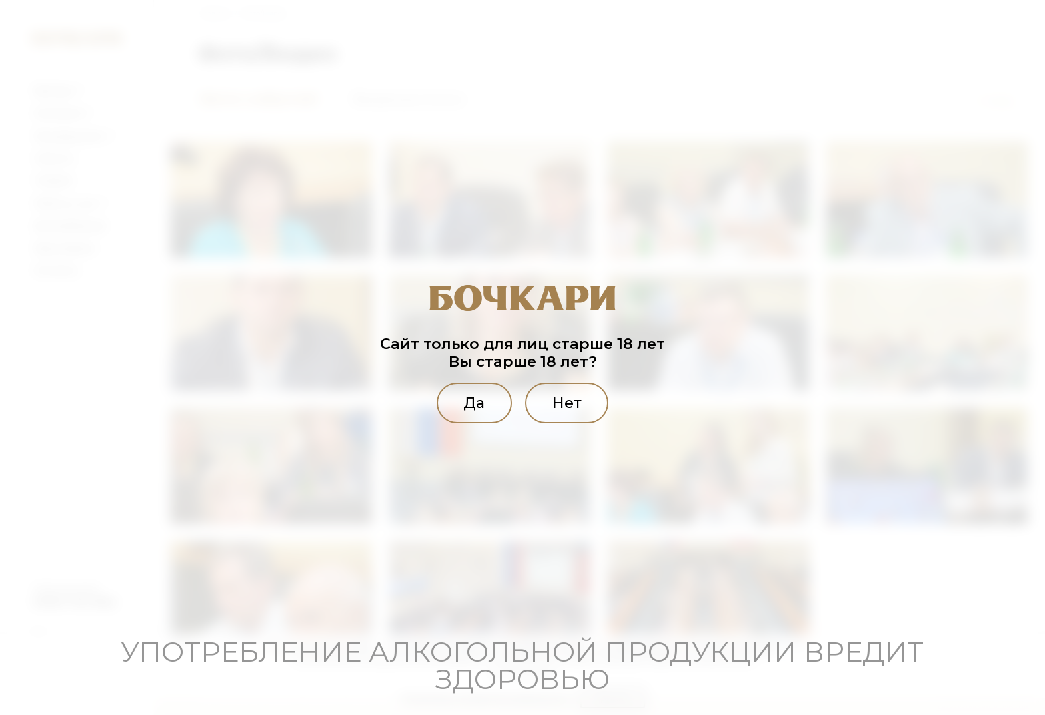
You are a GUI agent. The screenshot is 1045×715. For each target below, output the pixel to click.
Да (473, 402)
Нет (567, 402)
